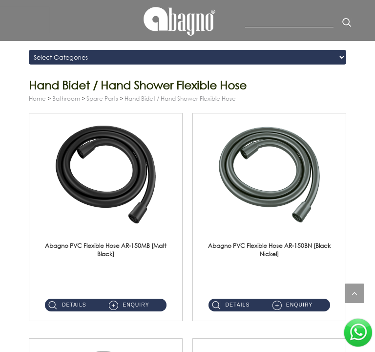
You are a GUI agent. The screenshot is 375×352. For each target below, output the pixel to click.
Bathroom (66, 98)
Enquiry (136, 305)
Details (74, 305)
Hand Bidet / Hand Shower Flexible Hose (180, 98)
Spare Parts (102, 98)
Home (37, 98)
